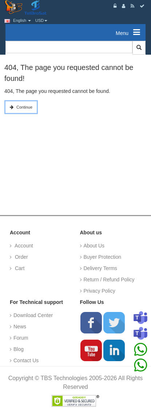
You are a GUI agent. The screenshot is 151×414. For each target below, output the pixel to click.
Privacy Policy (99, 291)
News (19, 326)
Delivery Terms (100, 268)
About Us (94, 246)
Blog (18, 349)
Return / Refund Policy (109, 279)
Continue (24, 107)
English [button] (17, 20)
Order (20, 257)
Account (23, 246)
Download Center (33, 315)
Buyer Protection (103, 257)
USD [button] (41, 20)
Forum (20, 338)
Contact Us (26, 360)
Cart (18, 268)
